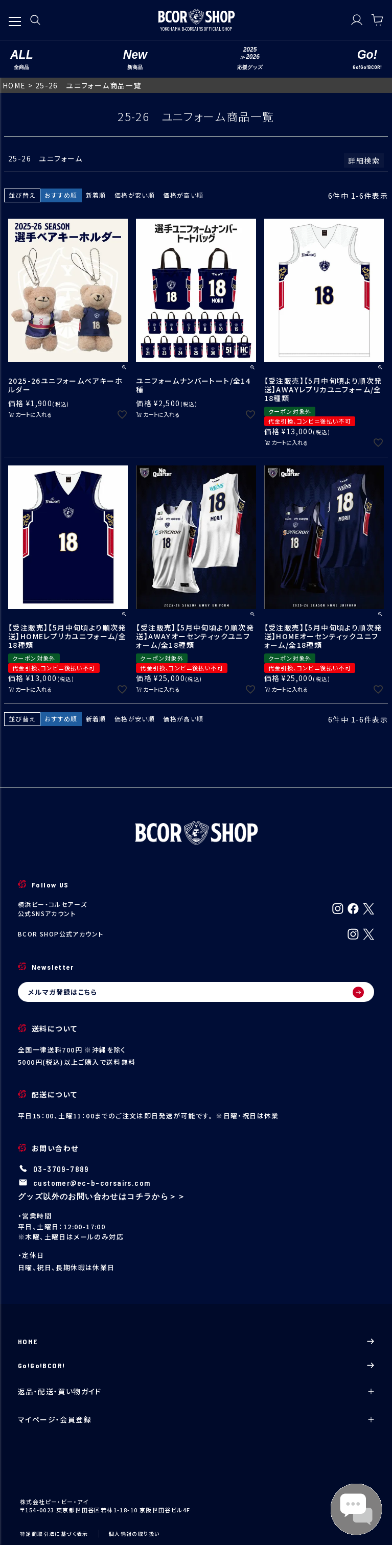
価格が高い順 (183, 195)
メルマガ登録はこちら (196, 992)
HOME (14, 85)
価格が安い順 (134, 195)
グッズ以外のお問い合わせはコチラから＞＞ (102, 1196)
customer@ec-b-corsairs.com (91, 1182)
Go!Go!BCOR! (196, 1365)
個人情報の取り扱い (134, 1533)
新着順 (96, 195)
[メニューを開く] (15, 16)
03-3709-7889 (61, 1169)
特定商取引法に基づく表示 (54, 1533)
